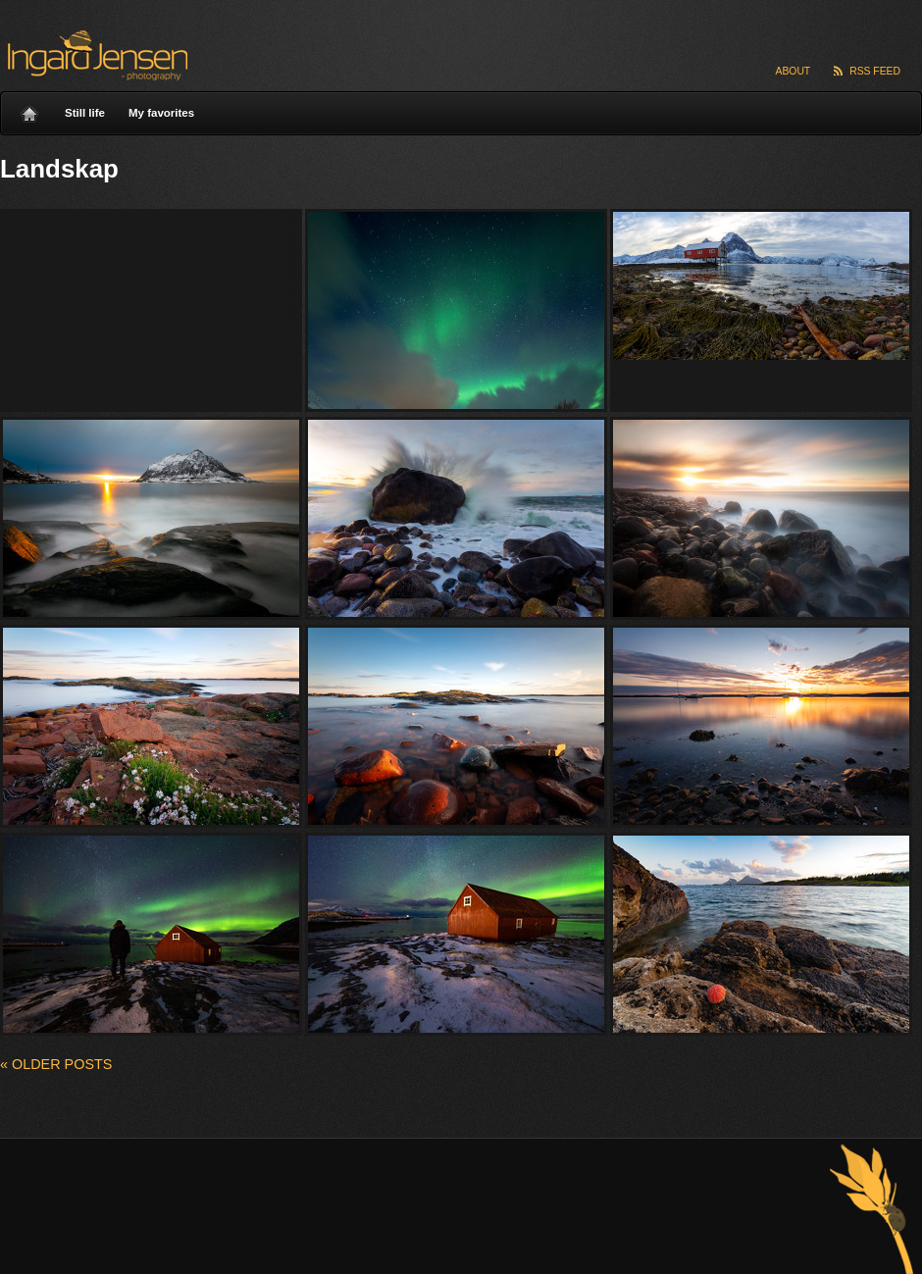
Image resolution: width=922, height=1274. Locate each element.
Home (29, 109)
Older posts (56, 1064)
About (793, 71)
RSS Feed (874, 71)
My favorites (161, 113)
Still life (85, 113)
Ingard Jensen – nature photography (94, 55)
